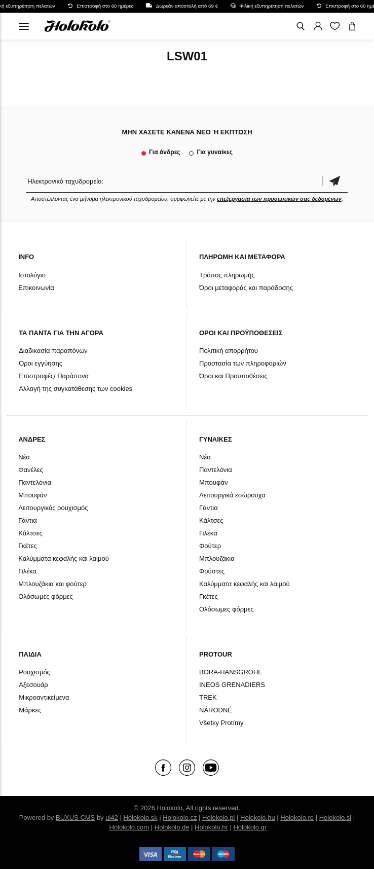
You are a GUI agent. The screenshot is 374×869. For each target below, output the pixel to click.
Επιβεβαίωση (335, 181)
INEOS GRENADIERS (232, 685)
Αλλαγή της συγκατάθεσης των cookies (75, 388)
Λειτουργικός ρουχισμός (53, 508)
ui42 (111, 817)
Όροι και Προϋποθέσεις (233, 376)
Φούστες (212, 571)
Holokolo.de (172, 827)
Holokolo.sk (140, 817)
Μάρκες (30, 710)
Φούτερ (210, 546)
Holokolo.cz (180, 817)
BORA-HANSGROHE (231, 672)
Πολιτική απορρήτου (228, 350)
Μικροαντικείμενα (44, 697)
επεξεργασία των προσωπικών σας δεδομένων (279, 199)
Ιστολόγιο (32, 275)
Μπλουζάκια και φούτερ (52, 584)
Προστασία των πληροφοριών (242, 363)
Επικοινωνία (36, 288)
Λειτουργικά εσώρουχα (232, 495)
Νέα (24, 457)
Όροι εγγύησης (40, 363)
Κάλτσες (30, 533)
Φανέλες (30, 470)
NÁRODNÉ (215, 710)
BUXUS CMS (75, 817)
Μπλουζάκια (217, 558)
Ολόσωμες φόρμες (45, 596)
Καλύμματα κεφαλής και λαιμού (63, 558)
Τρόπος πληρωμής (227, 275)
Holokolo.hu (257, 817)
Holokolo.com (129, 827)
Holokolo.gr (250, 827)
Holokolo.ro (297, 817)
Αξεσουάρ (33, 685)
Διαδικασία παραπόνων (53, 350)
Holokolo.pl (218, 817)
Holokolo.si (335, 817)
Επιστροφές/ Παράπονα (54, 376)
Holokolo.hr (211, 827)
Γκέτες (27, 546)
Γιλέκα (27, 571)
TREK (208, 697)
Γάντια (27, 520)
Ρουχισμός (34, 672)
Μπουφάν (32, 495)
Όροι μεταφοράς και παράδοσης (246, 288)
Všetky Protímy (221, 723)
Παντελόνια (34, 482)
